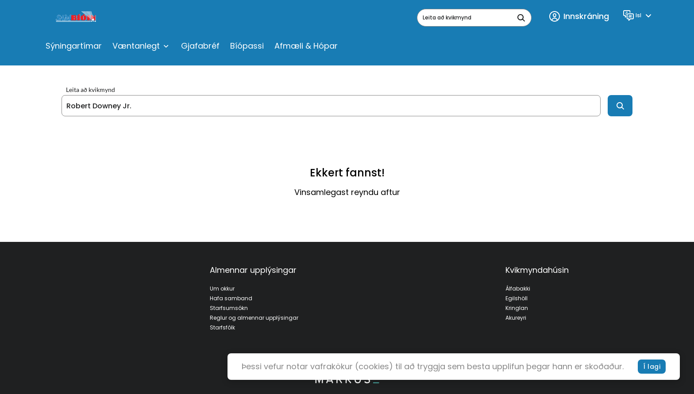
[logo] (76, 18)
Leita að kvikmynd (90, 89)
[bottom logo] (347, 381)
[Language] (638, 15)
